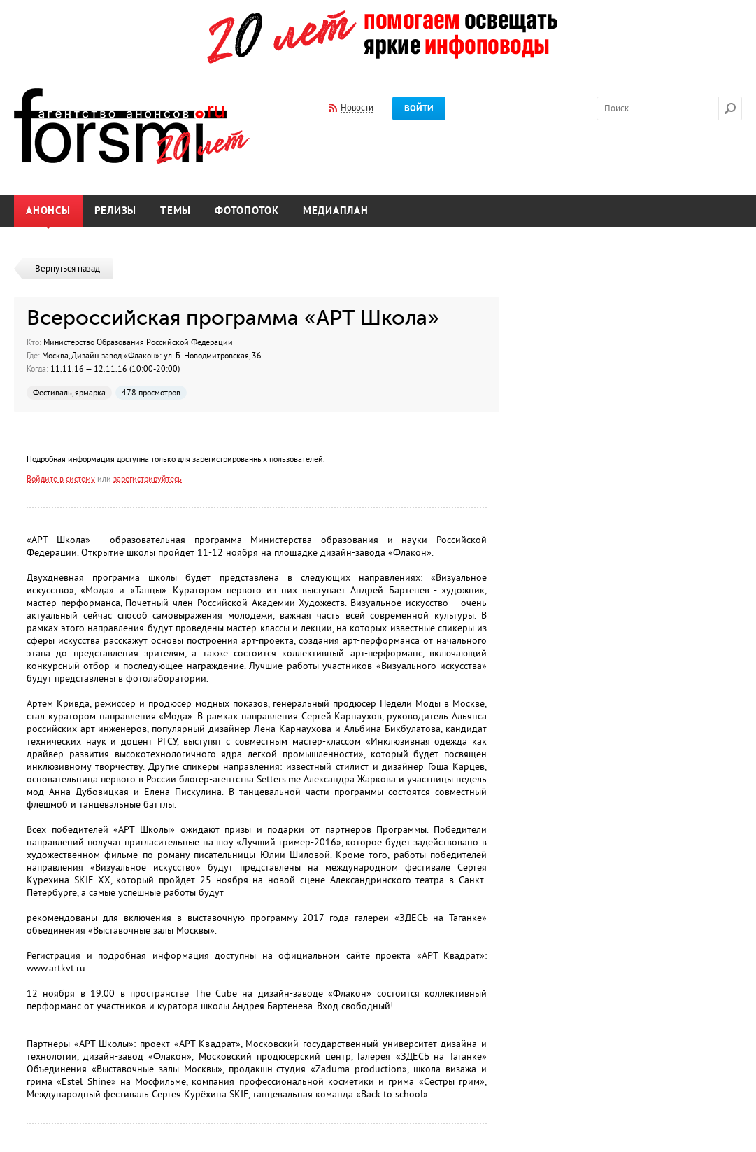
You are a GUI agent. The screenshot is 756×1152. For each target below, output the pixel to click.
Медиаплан (336, 211)
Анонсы (48, 211)
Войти (419, 108)
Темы (175, 211)
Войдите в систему (61, 479)
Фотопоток (247, 211)
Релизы (115, 211)
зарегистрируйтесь (147, 479)
